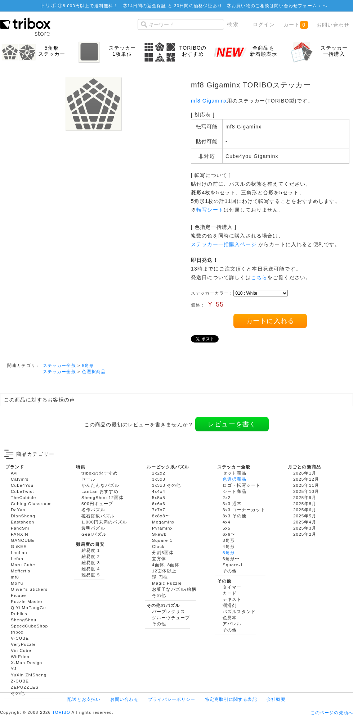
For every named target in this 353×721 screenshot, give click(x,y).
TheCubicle (23, 497)
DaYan (18, 509)
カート (295, 25)
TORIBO (61, 712)
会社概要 (276, 699)
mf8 (15, 577)
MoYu (17, 583)
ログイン (264, 24)
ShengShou (23, 619)
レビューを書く (232, 424)
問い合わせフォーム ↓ (298, 5)
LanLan (19, 552)
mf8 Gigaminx (209, 101)
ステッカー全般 (59, 365)
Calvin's (20, 479)
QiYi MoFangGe (28, 607)
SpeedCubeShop (29, 625)
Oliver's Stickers (29, 589)
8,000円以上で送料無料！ (90, 5)
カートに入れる (270, 321)
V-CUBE (20, 638)
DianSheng (23, 515)
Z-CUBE (20, 681)
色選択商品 (94, 371)
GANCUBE (22, 540)
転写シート (210, 210)
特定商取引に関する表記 (231, 699)
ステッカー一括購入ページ (223, 244)
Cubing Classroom (31, 503)
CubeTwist (22, 491)
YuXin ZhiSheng (28, 674)
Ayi (14, 473)
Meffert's (20, 570)
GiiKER (19, 546)
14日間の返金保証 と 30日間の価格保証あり (175, 5)
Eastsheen (22, 522)
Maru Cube (23, 564)
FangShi (20, 528)
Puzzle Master (27, 601)
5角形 (88, 365)
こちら (259, 277)
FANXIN (19, 534)
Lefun (17, 558)
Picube (18, 595)
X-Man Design (26, 662)
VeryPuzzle (23, 644)
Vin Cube (21, 650)
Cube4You (22, 485)
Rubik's (19, 613)
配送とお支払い (83, 699)
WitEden (20, 656)
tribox (17, 632)
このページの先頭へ (331, 712)
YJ (14, 668)
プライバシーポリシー (172, 699)
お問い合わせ (333, 25)
